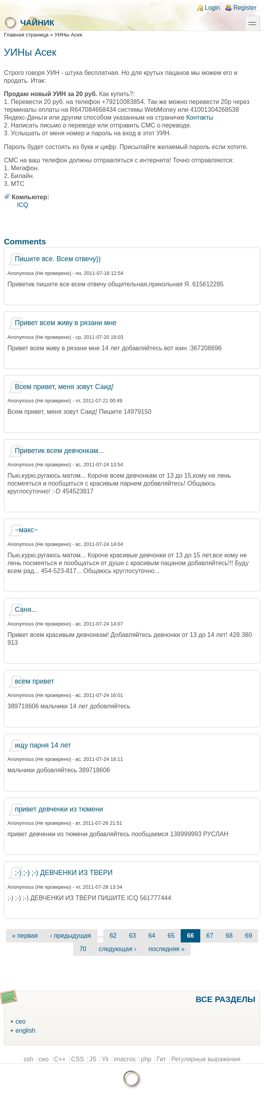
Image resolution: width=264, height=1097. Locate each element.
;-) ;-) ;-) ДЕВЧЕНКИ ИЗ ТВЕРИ (64, 873)
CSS (77, 1059)
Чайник (29, 23)
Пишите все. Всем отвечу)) (58, 259)
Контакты (199, 117)
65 (171, 935)
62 (113, 935)
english (26, 1030)
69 (248, 935)
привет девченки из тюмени (59, 809)
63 (132, 935)
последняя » (167, 949)
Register (245, 7)
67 (210, 935)
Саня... (26, 609)
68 (229, 935)
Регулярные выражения (206, 1059)
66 (190, 935)
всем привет (34, 681)
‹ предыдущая (70, 935)
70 (82, 949)
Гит (161, 1059)
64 (151, 935)
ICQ (22, 205)
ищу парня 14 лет (43, 745)
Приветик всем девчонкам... (59, 451)
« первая (25, 935)
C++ (60, 1059)
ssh (28, 1059)
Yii (105, 1059)
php (146, 1059)
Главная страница (26, 35)
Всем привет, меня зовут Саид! (64, 387)
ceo (21, 1021)
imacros (125, 1059)
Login (212, 7)
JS (93, 1059)
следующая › (117, 949)
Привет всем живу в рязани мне (66, 323)
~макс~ (26, 530)
